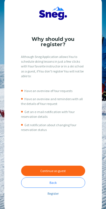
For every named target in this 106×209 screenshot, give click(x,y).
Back (53, 182)
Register (53, 193)
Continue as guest (53, 171)
